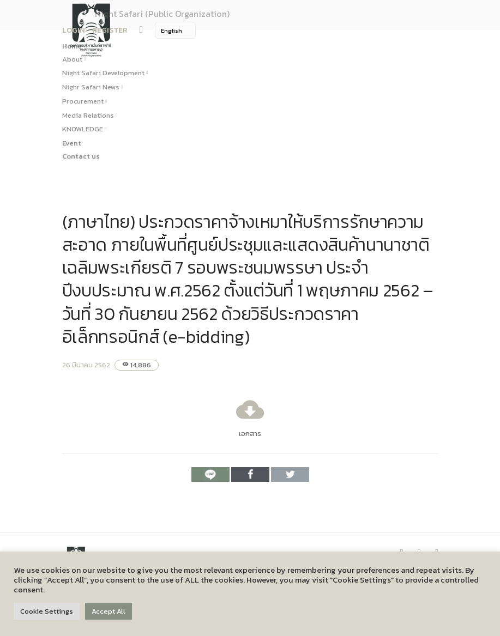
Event (71, 143)
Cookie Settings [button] (46, 611)
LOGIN (73, 30)
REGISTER (110, 30)
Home (72, 46)
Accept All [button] (108, 611)
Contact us (81, 156)
